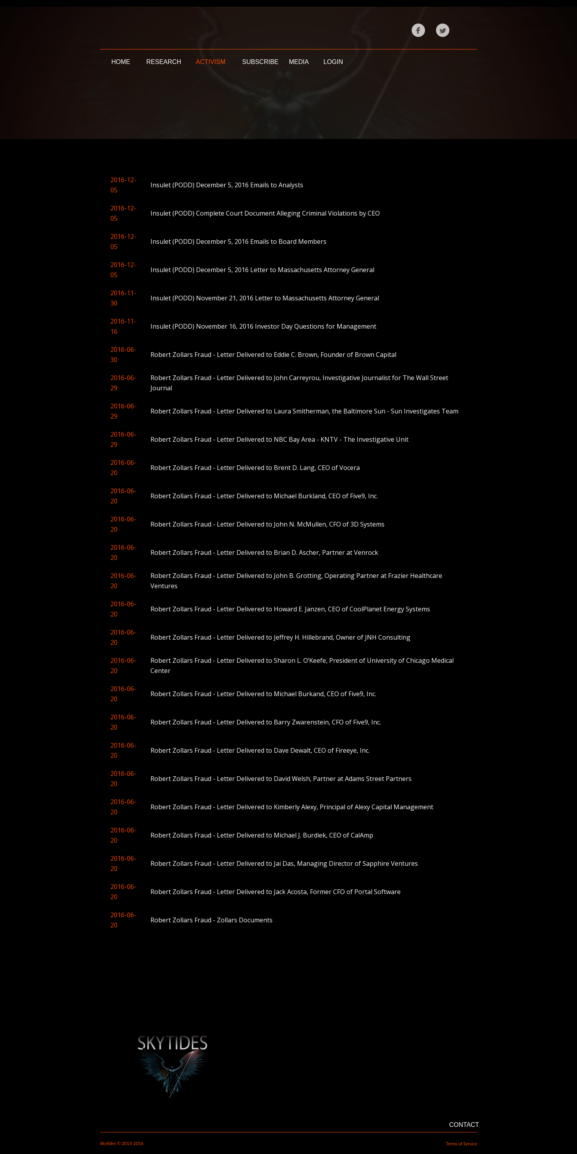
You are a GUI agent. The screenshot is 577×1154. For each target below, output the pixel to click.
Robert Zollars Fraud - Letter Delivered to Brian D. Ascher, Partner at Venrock (264, 552)
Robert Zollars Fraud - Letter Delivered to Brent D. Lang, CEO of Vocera (255, 467)
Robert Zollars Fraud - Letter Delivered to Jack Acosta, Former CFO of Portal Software (275, 891)
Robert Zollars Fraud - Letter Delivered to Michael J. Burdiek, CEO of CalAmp (261, 835)
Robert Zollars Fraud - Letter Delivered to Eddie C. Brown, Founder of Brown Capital (273, 354)
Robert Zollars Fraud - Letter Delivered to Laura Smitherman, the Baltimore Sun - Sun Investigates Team (304, 411)
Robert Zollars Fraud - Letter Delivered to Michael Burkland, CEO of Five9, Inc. (264, 496)
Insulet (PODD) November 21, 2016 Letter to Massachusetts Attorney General (264, 298)
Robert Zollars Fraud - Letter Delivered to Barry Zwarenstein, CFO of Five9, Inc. (265, 722)
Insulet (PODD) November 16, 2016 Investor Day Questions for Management (263, 326)
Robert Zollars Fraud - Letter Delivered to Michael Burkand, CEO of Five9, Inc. (263, 693)
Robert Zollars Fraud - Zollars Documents (211, 920)
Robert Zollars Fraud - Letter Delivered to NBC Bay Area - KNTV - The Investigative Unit (279, 439)
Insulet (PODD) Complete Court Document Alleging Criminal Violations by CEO (265, 213)
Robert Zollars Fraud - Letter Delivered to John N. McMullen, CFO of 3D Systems (267, 524)
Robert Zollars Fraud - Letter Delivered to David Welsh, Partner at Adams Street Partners (281, 778)
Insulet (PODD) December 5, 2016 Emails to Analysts (226, 185)
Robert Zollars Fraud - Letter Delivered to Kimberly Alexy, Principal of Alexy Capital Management (291, 807)
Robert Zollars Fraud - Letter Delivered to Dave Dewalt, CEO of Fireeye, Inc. (260, 750)
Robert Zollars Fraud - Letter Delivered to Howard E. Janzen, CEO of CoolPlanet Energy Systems (290, 609)
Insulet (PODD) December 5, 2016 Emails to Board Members (238, 241)
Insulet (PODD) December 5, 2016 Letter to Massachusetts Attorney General (262, 269)
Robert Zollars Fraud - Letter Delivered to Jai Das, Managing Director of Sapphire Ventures (284, 863)
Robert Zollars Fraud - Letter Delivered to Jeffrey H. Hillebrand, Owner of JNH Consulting (280, 637)
